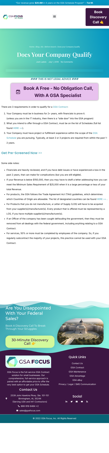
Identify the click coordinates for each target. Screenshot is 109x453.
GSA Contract (60, 107)
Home (31, 47)
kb (42, 47)
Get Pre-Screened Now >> (21, 153)
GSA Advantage (77, 376)
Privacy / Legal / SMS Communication (77, 384)
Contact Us (77, 363)
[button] (54, 16)
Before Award (50, 47)
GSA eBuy (77, 380)
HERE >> (17, 128)
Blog (37, 47)
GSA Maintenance (77, 371)
